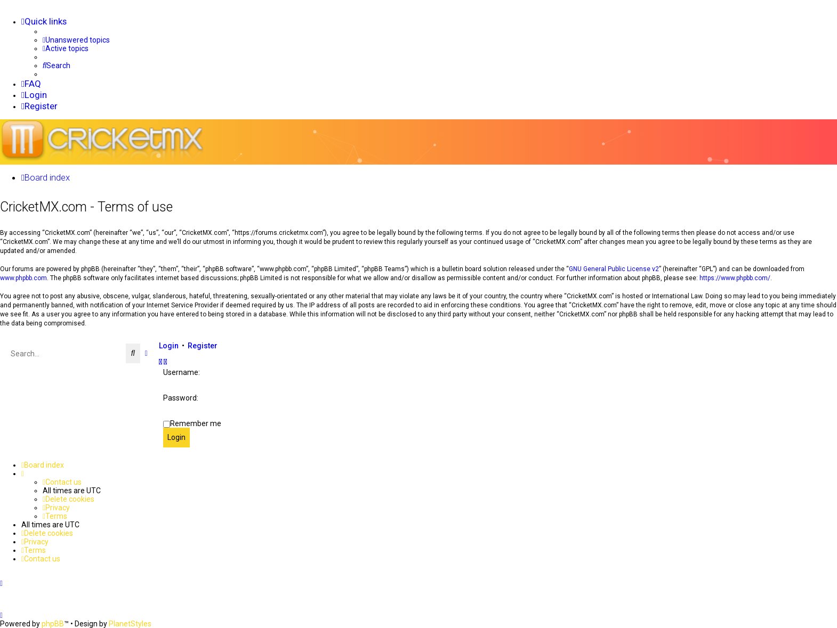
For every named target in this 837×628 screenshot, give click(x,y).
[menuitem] (76, 40)
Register (203, 345)
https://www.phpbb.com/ (734, 277)
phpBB (53, 623)
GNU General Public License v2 (614, 268)
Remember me (195, 423)
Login (169, 345)
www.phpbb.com (23, 277)
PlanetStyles (130, 623)
